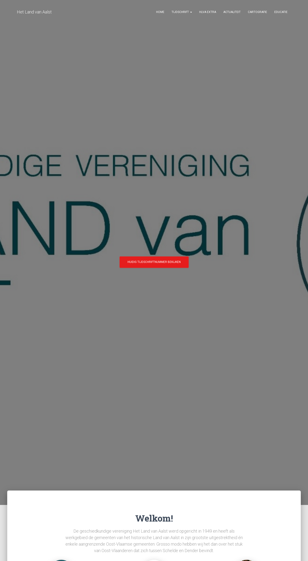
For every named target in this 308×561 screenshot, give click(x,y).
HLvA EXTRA (207, 12)
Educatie (281, 12)
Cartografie (257, 12)
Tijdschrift (182, 12)
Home (160, 12)
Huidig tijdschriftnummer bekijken (154, 263)
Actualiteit (232, 12)
